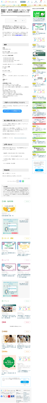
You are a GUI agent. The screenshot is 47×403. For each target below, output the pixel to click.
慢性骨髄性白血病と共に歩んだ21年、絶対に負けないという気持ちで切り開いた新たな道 (24, 347)
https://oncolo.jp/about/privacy (20, 137)
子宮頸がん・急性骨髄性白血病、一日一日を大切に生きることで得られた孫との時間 (9, 347)
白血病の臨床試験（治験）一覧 (7, 215)
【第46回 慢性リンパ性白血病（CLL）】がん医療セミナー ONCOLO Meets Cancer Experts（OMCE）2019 (24, 317)
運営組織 (24, 392)
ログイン (24, 379)
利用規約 (24, 395)
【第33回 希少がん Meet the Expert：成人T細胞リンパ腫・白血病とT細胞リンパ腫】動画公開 (9, 316)
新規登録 (39, 170)
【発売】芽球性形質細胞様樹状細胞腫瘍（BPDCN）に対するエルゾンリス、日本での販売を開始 (24, 276)
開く (23, 20)
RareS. (17, 392)
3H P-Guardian (18, 400)
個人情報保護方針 (26, 393)
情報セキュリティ (26, 396)
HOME (2, 7)
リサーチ (4, 7)
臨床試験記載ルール (26, 397)
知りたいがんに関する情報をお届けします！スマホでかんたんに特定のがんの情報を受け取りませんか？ (39, 19)
